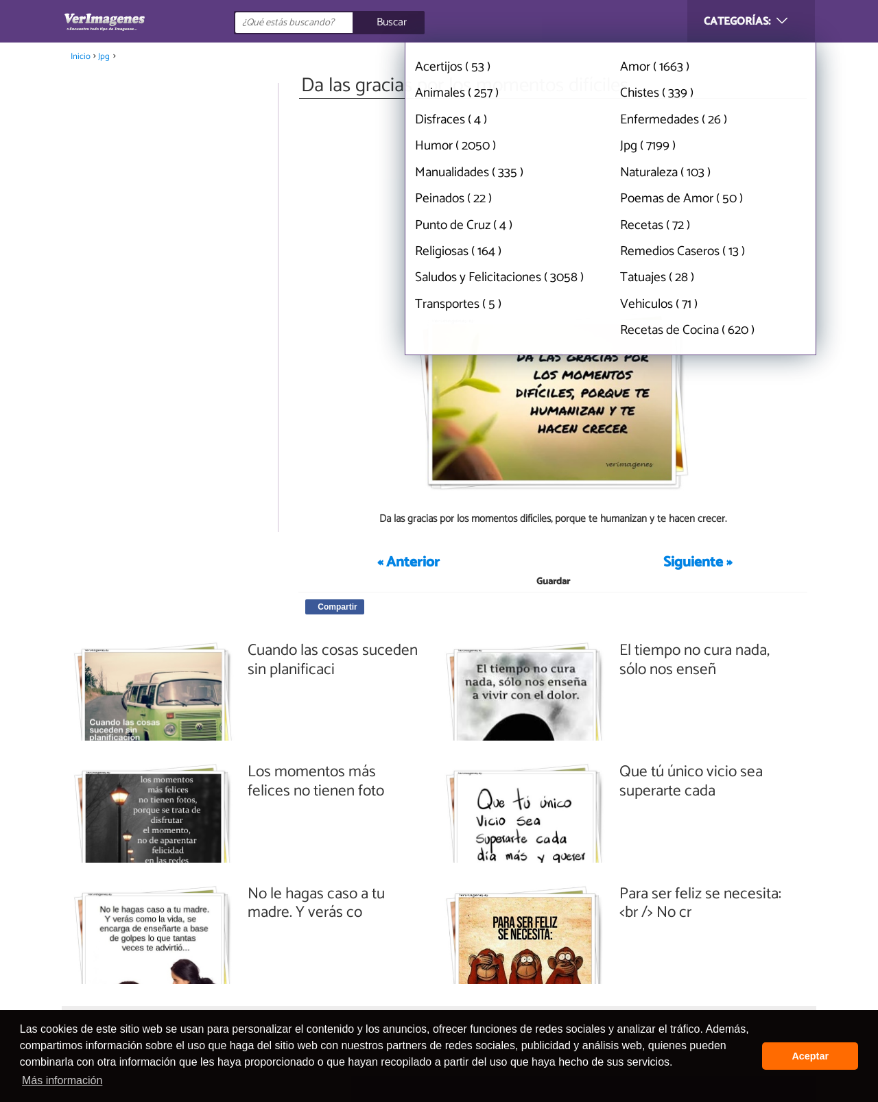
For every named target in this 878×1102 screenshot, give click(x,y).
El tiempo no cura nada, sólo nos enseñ (694, 660)
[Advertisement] (552, 204)
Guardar (553, 582)
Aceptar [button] (810, 1056)
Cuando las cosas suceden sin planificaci (333, 660)
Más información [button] (62, 1080)
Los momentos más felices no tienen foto (316, 781)
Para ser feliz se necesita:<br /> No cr (700, 903)
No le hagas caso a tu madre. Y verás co (316, 903)
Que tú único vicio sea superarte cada (691, 781)
